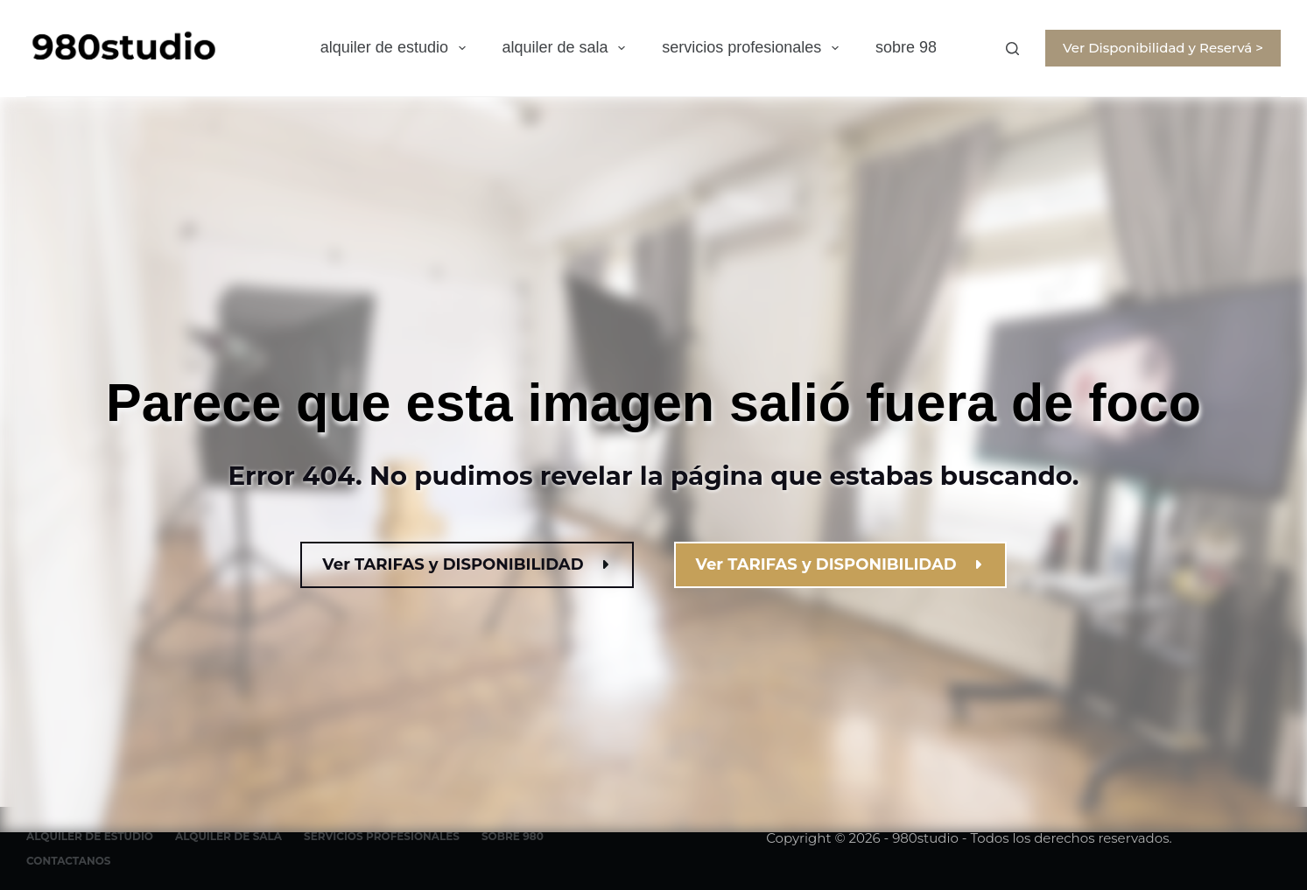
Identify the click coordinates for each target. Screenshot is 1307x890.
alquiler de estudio (396, 48)
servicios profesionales (754, 48)
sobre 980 (910, 47)
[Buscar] (1012, 48)
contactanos (68, 860)
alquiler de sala (567, 48)
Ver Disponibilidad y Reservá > (1163, 47)
